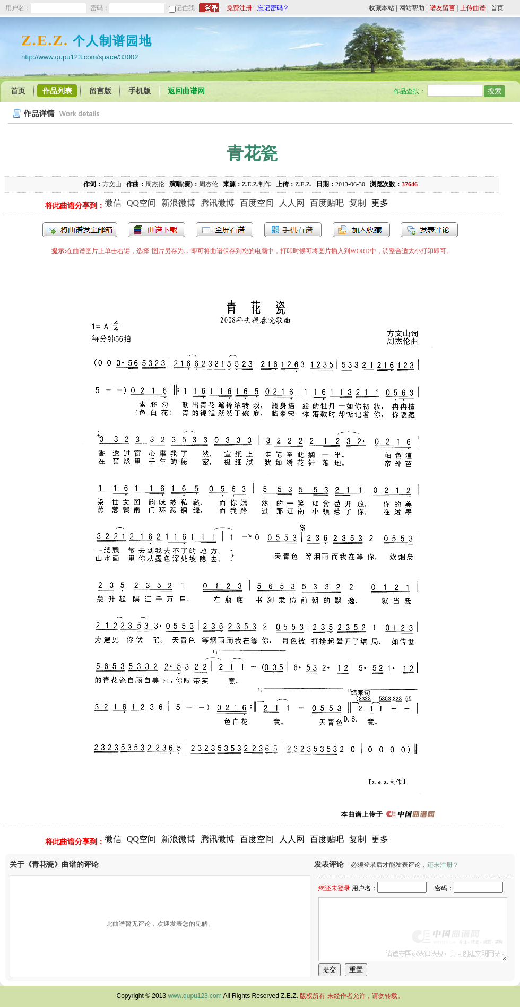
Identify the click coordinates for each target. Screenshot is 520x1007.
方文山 (112, 184)
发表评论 (429, 229)
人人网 (292, 202)
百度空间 (257, 202)
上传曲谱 (473, 8)
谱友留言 (442, 8)
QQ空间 (141, 202)
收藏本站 (381, 8)
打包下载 (156, 229)
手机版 (139, 91)
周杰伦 (154, 184)
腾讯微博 (218, 202)
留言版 (100, 91)
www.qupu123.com (194, 996)
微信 (113, 202)
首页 (497, 8)
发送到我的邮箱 (79, 229)
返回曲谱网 (186, 91)
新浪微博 (178, 202)
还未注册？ (443, 865)
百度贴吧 (327, 202)
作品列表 (57, 91)
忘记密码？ (273, 8)
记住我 (185, 8)
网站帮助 (411, 8)
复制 (357, 202)
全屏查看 (224, 229)
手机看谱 (293, 229)
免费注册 (239, 8)
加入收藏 (361, 229)
